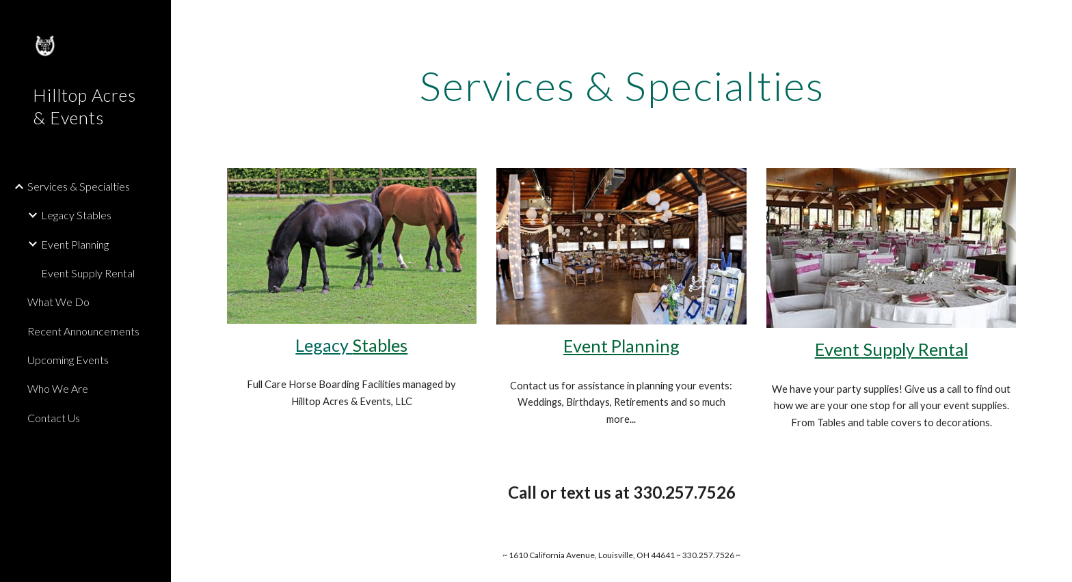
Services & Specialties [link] (78, 186)
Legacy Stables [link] (76, 214)
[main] (621, 85)
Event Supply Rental (891, 349)
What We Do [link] (58, 301)
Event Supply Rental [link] (88, 272)
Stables (379, 345)
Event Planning (621, 345)
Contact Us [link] (53, 417)
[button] (1055, 19)
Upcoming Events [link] (68, 359)
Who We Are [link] (57, 388)
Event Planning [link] (75, 244)
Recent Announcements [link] (83, 330)
